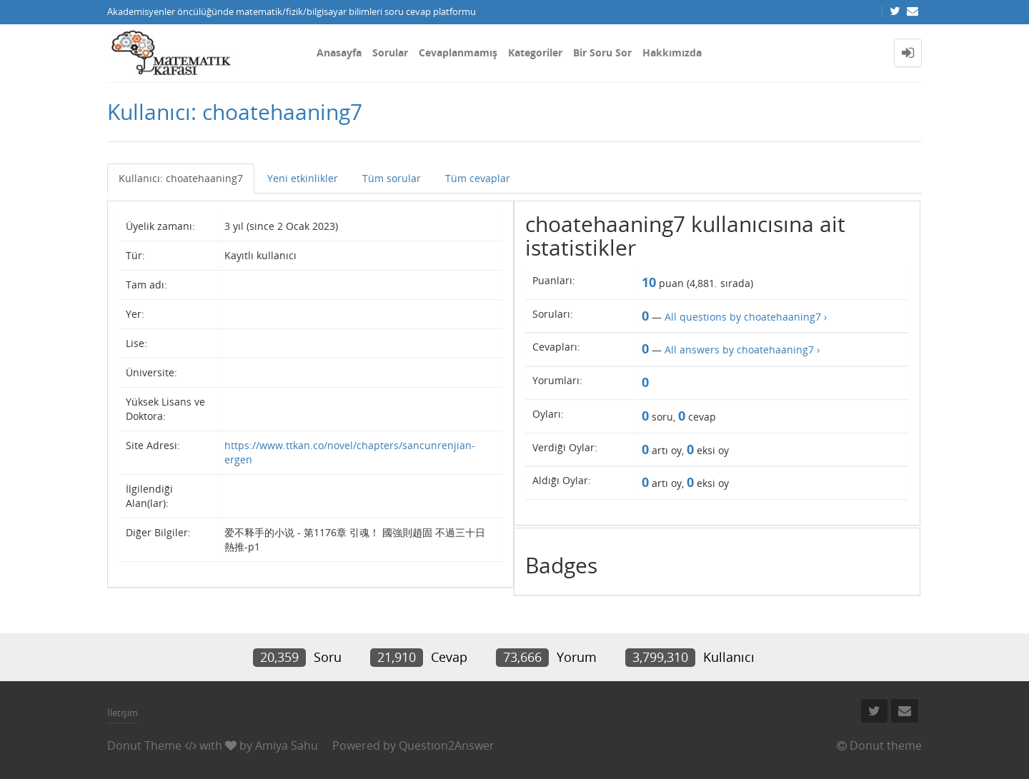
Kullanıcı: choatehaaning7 (181, 178)
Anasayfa (339, 52)
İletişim (122, 712)
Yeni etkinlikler (302, 178)
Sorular (390, 52)
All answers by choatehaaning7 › (742, 349)
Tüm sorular (391, 178)
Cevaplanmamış (458, 52)
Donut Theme (144, 745)
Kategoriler (535, 52)
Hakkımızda (672, 52)
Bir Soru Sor (602, 52)
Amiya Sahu (286, 745)
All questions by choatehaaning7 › (746, 316)
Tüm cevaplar (477, 178)
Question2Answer (446, 745)
